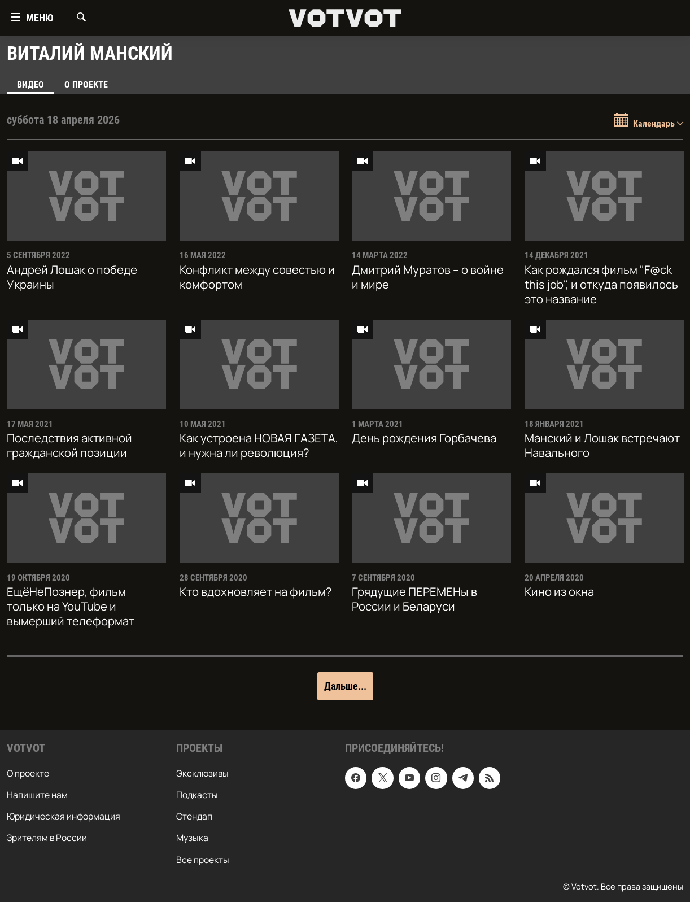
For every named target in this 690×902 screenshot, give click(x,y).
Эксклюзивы (202, 773)
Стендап (194, 816)
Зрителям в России (47, 837)
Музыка (192, 837)
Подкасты (197, 794)
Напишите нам (37, 794)
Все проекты (202, 859)
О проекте (86, 84)
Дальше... (345, 686)
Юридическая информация (63, 816)
